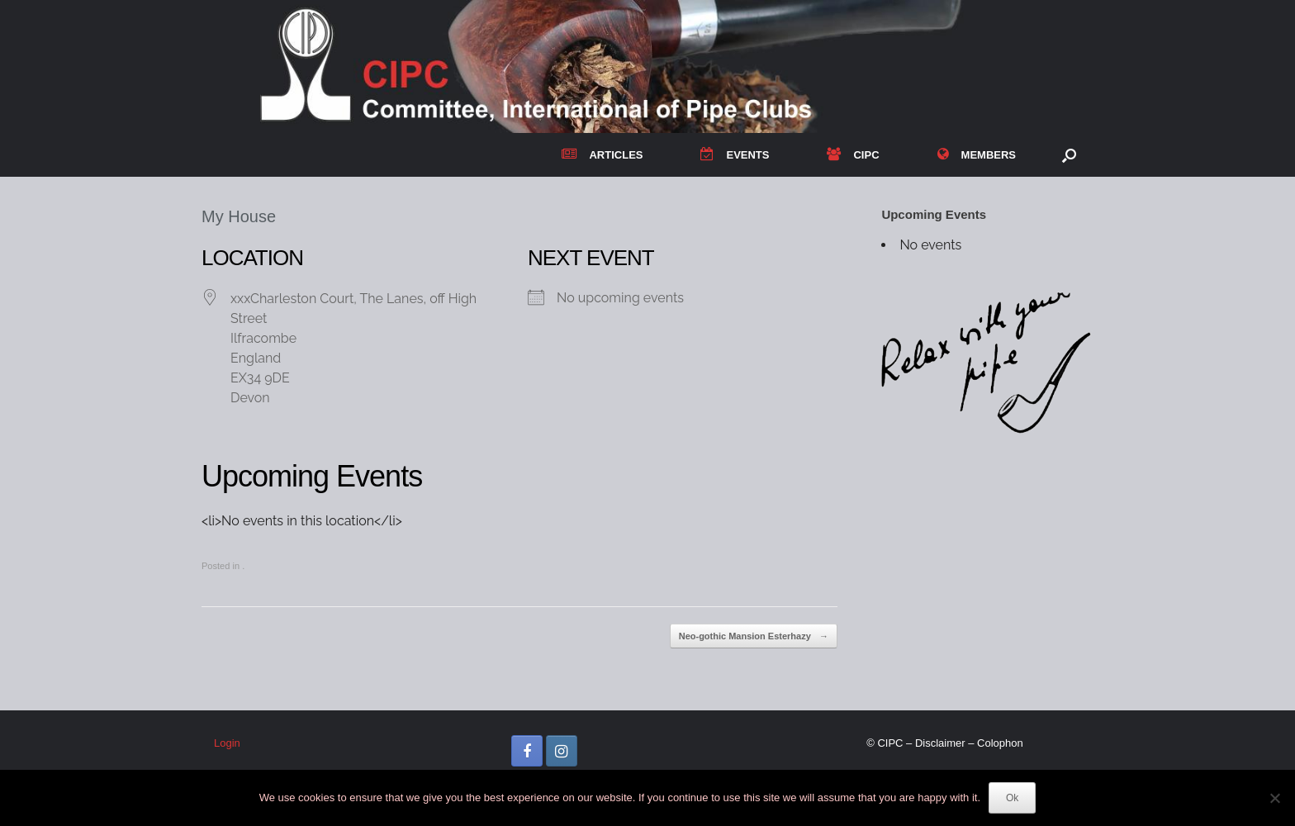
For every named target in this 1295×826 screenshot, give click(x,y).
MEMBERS (976, 155)
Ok (1012, 798)
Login (227, 743)
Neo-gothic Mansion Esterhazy (753, 636)
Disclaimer (940, 743)
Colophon (1000, 743)
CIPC (853, 155)
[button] (1069, 155)
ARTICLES (602, 155)
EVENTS (734, 155)
